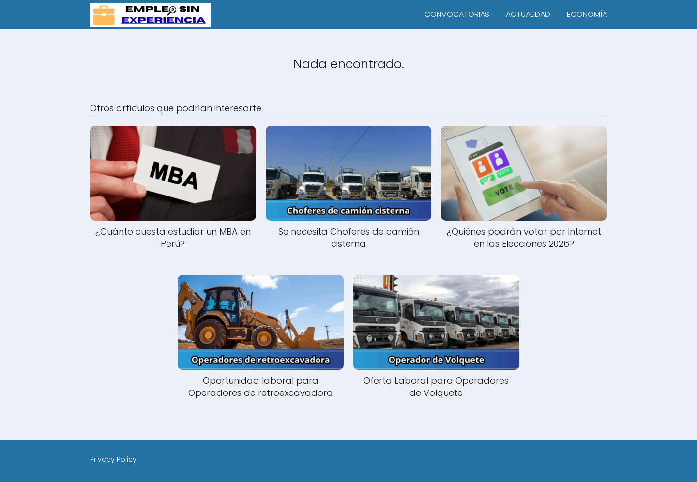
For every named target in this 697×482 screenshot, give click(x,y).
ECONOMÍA (587, 14)
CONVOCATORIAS (456, 14)
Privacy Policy (113, 459)
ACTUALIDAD (528, 14)
